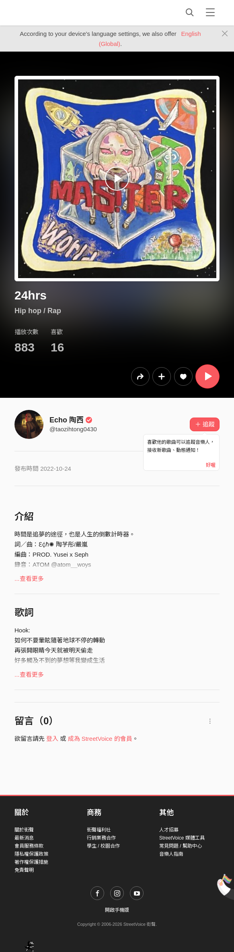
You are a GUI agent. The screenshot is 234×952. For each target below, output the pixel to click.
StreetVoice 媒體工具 (182, 838)
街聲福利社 (99, 830)
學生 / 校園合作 (103, 846)
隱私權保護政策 (31, 854)
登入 (52, 738)
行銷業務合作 (101, 838)
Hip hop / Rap (37, 311)
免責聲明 (24, 870)
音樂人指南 (171, 854)
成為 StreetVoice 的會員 (100, 738)
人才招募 (169, 830)
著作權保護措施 (31, 862)
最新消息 (24, 838)
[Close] (225, 34)
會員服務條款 (28, 846)
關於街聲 (24, 830)
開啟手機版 (117, 910)
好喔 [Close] (211, 465)
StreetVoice (47, 12)
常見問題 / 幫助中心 (180, 846)
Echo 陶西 (70, 420)
